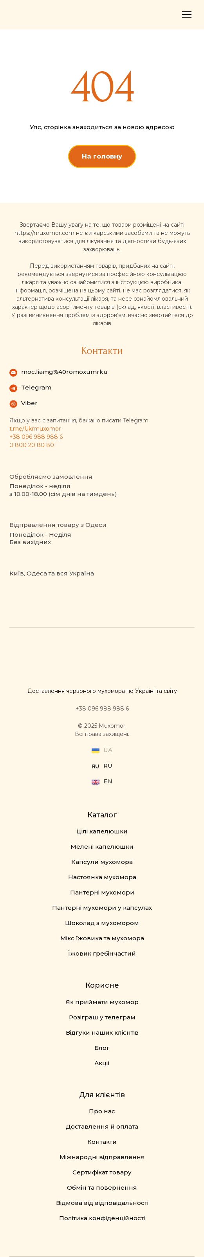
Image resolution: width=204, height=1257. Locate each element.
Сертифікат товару (102, 1172)
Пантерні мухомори (102, 892)
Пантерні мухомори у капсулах (102, 907)
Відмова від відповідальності (102, 1203)
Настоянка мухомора (102, 877)
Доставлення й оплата (102, 1126)
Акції (102, 1063)
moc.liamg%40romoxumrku (64, 371)
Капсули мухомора (102, 862)
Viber (29, 403)
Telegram (36, 387)
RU (107, 765)
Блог (102, 1047)
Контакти (102, 1141)
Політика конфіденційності (102, 1218)
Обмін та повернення (102, 1187)
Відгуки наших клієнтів (102, 1032)
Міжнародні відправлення (102, 1157)
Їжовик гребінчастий (102, 953)
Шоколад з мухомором (102, 923)
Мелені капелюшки (102, 846)
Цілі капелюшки (102, 831)
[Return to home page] (35, 14)
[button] (102, 156)
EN (107, 781)
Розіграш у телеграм (102, 1017)
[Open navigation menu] (187, 14)
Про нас (102, 1111)
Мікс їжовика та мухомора (102, 938)
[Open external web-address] (95, 766)
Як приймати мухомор (102, 1002)
